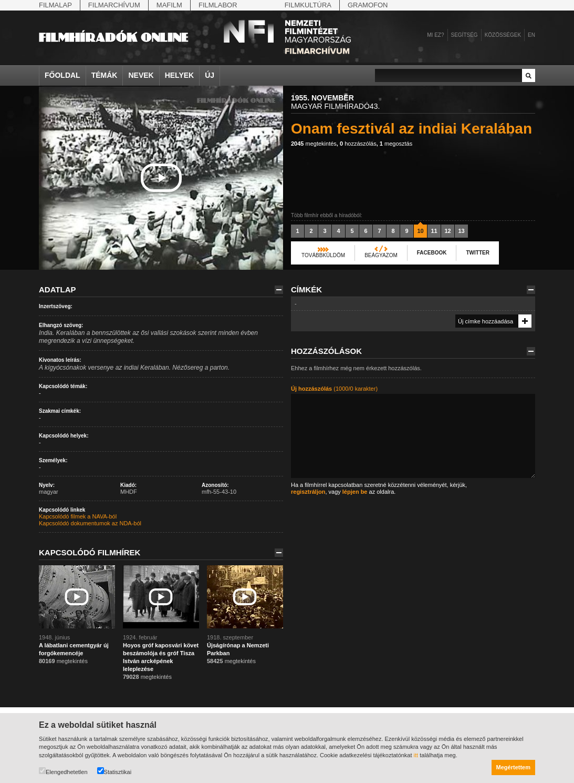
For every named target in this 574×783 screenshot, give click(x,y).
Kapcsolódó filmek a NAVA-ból (78, 516)
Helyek (179, 75)
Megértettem (513, 767)
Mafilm (169, 5)
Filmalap (55, 5)
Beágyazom (381, 255)
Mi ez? (435, 35)
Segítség (464, 35)
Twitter (477, 253)
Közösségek (503, 35)
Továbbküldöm (323, 255)
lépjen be (355, 492)
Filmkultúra (308, 5)
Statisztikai (114, 771)
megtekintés (314, 143)
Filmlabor (218, 5)
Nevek (140, 75)
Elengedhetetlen (63, 771)
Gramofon (368, 5)
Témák (104, 75)
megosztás (396, 143)
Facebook (432, 253)
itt (416, 755)
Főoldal (62, 75)
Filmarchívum (114, 5)
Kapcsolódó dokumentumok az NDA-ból (90, 523)
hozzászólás (358, 143)
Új (209, 75)
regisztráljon (308, 492)
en (531, 35)
